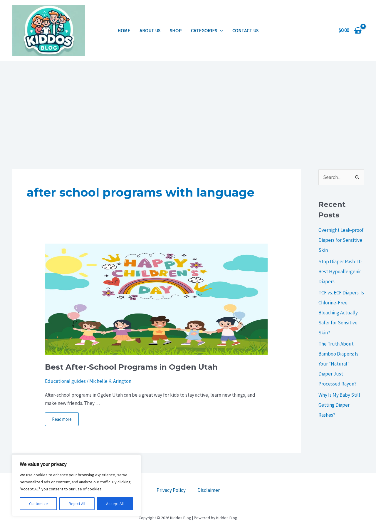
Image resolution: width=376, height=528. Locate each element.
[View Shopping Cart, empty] (350, 30)
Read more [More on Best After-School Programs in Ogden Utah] (62, 419)
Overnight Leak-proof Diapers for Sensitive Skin (341, 240)
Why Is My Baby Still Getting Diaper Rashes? (339, 405)
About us (150, 30)
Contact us (245, 30)
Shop (176, 30)
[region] (76, 485)
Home (124, 30)
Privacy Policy (171, 490)
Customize (38, 503)
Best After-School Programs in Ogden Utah (131, 367)
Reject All (77, 503)
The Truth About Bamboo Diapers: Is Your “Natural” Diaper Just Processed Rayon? (338, 364)
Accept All (115, 503)
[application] (220, 30)
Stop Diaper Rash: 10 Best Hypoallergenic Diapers (340, 271)
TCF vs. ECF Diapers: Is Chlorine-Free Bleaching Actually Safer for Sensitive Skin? (341, 312)
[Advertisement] (188, 105)
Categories (207, 30)
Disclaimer (208, 490)
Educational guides (65, 381)
